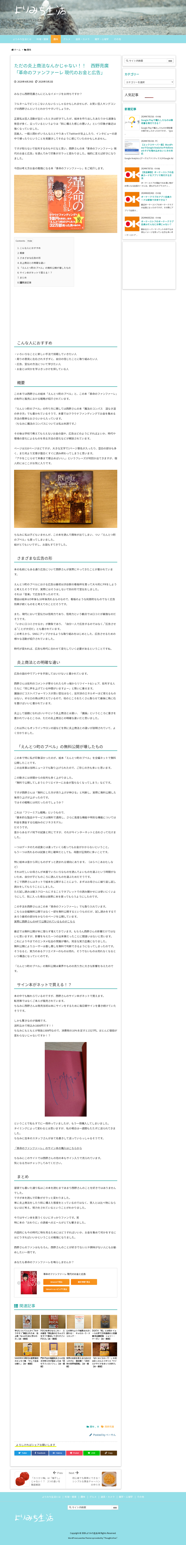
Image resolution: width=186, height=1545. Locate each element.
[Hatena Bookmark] (57, 1453)
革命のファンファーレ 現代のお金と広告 (64, 1274)
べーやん (111, 1435)
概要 (20, 253)
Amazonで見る (56, 1282)
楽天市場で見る (84, 1282)
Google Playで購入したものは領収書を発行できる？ (157, 121)
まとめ (22, 277)
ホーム (17, 49)
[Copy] (108, 1453)
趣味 (29, 49)
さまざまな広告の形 (29, 258)
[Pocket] (74, 1453)
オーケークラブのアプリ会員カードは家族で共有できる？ (156, 198)
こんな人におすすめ (29, 248)
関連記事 (24, 282)
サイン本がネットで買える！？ (34, 272)
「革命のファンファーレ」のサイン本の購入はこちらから (48, 1148)
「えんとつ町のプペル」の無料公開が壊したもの (44, 267)
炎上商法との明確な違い (31, 263)
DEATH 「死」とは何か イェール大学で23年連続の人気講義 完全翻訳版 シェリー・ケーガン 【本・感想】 (104, 1334)
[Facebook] (40, 1453)
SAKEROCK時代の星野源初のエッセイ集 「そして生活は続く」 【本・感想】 (26, 1361)
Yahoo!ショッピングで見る (56, 1289)
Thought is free (110, 1538)
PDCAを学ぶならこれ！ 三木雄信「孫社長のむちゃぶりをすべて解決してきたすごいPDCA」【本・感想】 (52, 1334)
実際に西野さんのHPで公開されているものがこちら (44, 921)
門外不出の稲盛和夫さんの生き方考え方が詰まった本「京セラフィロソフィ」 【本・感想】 (52, 1362)
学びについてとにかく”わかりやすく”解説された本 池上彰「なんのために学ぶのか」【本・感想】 (26, 1334)
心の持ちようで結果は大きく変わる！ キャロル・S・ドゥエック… (78, 1333)
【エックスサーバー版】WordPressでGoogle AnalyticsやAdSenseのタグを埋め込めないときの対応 (157, 149)
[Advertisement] (65, 310)
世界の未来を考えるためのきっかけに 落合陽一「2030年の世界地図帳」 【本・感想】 (78, 1362)
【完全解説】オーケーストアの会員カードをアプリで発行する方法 (157, 175)
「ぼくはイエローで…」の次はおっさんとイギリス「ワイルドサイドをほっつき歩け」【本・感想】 (104, 1362)
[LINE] (91, 1453)
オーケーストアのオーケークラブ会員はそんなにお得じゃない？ (157, 223)
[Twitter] (22, 1453)
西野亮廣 (109, 1426)
